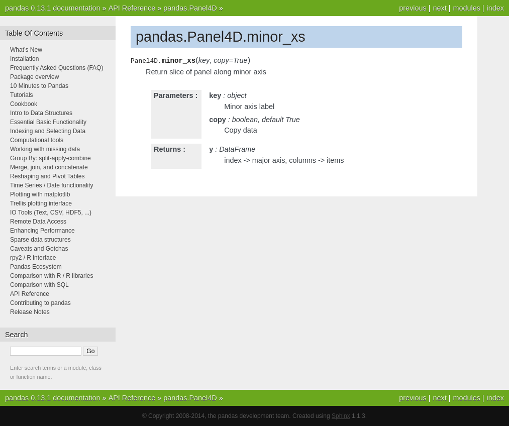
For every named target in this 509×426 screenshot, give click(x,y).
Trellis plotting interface (41, 203)
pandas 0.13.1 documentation (52, 8)
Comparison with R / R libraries (51, 275)
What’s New (26, 49)
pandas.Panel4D (190, 8)
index (495, 8)
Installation (24, 58)
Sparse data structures (40, 239)
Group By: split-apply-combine (50, 158)
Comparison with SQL (39, 284)
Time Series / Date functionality (51, 185)
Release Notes (30, 311)
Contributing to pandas (40, 302)
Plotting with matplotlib (40, 194)
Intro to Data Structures (41, 113)
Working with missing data (45, 149)
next (439, 8)
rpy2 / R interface (33, 257)
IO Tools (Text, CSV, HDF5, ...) (50, 212)
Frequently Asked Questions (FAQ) (56, 67)
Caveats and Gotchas (39, 248)
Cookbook (23, 104)
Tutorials (21, 94)
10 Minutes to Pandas (39, 85)
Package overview (34, 76)
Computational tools (36, 140)
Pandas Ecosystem (36, 266)
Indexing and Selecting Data (47, 131)
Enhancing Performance (42, 230)
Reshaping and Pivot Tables (47, 176)
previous (412, 8)
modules (466, 8)
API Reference (132, 8)
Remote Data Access (38, 221)
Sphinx (341, 415)
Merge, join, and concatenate (49, 167)
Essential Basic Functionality (48, 122)
